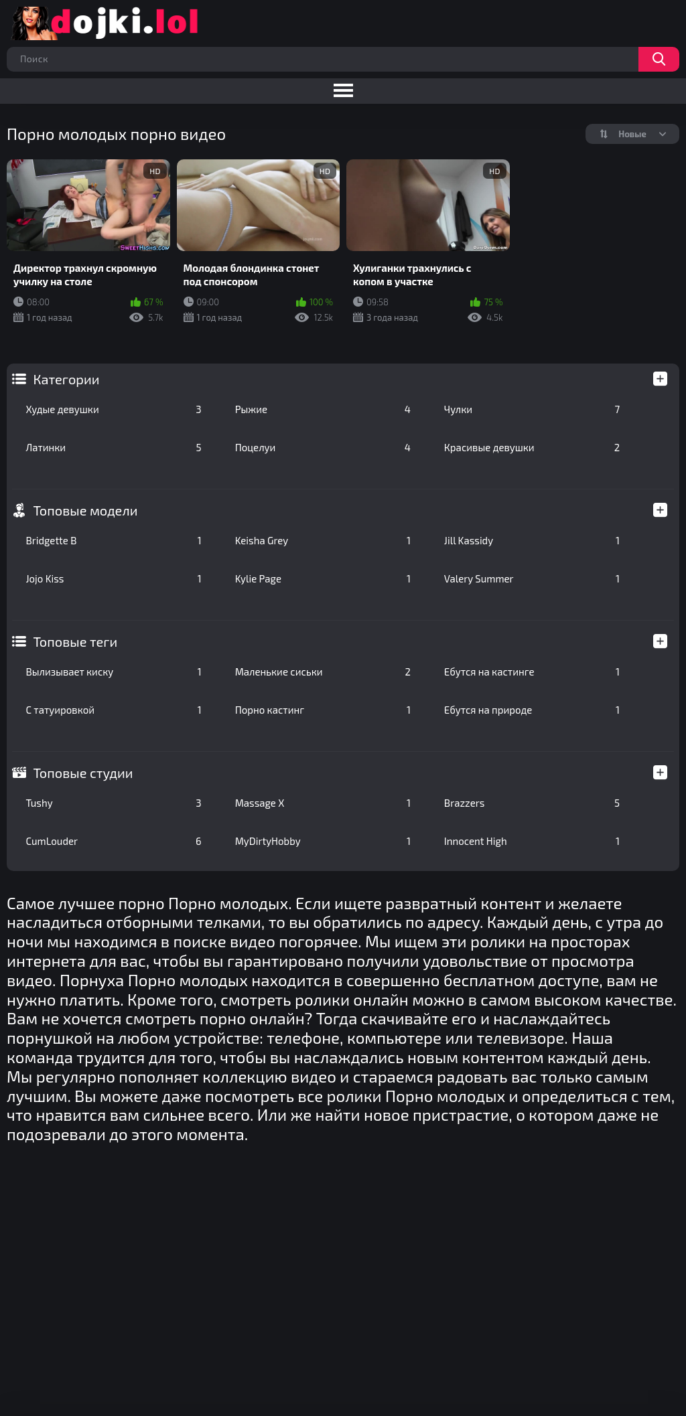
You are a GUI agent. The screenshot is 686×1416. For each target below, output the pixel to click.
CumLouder (113, 841)
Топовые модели (85, 510)
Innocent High (532, 841)
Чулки (532, 409)
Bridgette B (113, 540)
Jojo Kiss (113, 578)
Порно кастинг (323, 710)
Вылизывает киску (113, 671)
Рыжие (323, 409)
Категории (66, 379)
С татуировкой (113, 710)
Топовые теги (75, 641)
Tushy (113, 803)
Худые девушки (113, 409)
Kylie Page (323, 578)
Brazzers (532, 803)
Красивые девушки (532, 447)
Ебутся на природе (532, 710)
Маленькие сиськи (323, 671)
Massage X (323, 803)
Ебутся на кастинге (532, 671)
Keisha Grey (323, 540)
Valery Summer (532, 578)
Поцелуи (323, 447)
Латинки (113, 447)
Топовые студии (83, 773)
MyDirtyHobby (323, 841)
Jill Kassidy (532, 540)
